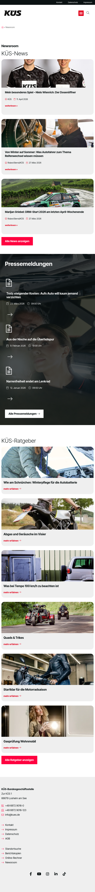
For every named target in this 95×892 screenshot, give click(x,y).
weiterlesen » (11, 106)
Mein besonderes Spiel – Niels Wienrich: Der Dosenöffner (40, 92)
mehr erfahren (12, 488)
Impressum (88, 2)
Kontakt (59, 2)
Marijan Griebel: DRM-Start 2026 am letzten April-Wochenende (44, 212)
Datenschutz (73, 2)
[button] (81, 13)
